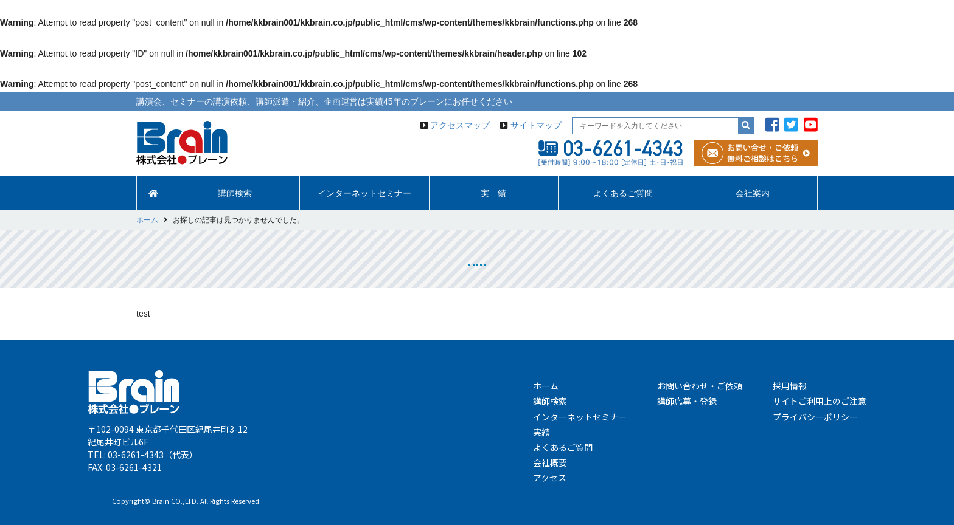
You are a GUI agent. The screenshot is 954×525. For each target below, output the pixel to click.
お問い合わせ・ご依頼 (699, 386)
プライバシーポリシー (815, 417)
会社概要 (550, 462)
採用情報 (790, 386)
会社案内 (753, 193)
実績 (541, 432)
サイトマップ (536, 125)
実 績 (493, 193)
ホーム (546, 386)
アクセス (549, 478)
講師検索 (235, 193)
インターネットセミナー (364, 193)
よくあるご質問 (623, 193)
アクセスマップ (460, 125)
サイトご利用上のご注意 (819, 401)
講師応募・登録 (687, 401)
